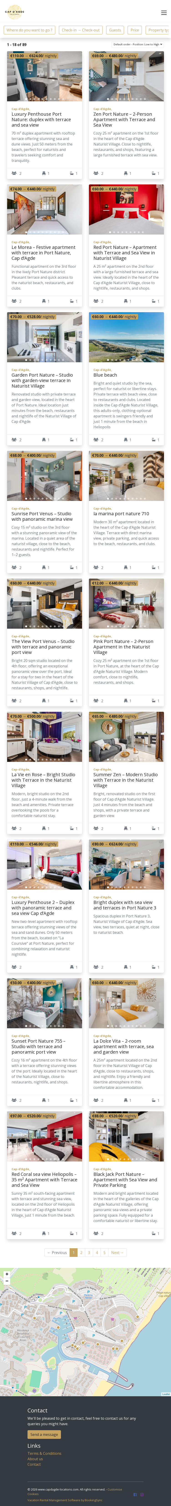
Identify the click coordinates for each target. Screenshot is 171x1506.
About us (35, 1458)
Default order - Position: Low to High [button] (137, 44)
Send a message (44, 1434)
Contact (34, 1464)
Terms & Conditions (44, 1453)
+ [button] (6, 1274)
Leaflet (166, 1394)
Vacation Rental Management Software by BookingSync (65, 1500)
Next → (117, 1252)
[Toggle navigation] (164, 12)
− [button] (6, 1281)
